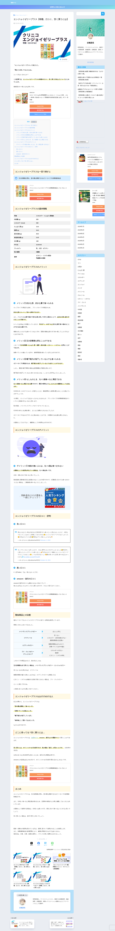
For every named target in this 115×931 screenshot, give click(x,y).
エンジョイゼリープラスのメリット (24, 126)
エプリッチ (81, 283)
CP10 (79, 262)
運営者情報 (90, 62)
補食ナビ (15, 2)
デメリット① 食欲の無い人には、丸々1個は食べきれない (32, 140)
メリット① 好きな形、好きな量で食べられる (29, 128)
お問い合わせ (51, 926)
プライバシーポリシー (62, 926)
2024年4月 (81, 240)
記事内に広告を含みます (57, 7)
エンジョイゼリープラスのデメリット (25, 138)
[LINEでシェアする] (52, 829)
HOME (57, 923)
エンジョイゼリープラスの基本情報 (24, 123)
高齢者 (80, 362)
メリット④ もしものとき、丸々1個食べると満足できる (32, 135)
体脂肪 (80, 315)
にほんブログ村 (84, 104)
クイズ (80, 290)
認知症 (80, 355)
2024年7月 (81, 229)
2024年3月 (81, 243)
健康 (79, 319)
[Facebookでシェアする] (38, 829)
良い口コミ (19, 145)
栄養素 (80, 330)
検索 (103, 13)
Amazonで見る (37, 106)
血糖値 (80, 344)
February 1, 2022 (45, 533)
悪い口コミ (19, 147)
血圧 (79, 340)
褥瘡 (79, 351)
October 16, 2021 (45, 552)
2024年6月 (81, 232)
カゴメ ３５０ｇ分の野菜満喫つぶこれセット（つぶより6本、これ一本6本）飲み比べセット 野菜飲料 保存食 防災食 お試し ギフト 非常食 (49, 97)
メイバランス (82, 308)
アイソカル (81, 276)
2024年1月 (81, 250)
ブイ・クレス (82, 305)
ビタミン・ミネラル (84, 301)
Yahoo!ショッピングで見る (37, 110)
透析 (79, 358)
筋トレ (80, 337)
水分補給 (80, 333)
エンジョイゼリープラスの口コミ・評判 (25, 142)
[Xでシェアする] (31, 829)
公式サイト (34, 727)
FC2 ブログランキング (83, 150)
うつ (79, 265)
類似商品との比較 (19, 152)
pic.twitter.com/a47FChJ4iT (32, 549)
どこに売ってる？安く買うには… (24, 157)
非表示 (34, 117)
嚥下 (79, 326)
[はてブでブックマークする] (45, 829)
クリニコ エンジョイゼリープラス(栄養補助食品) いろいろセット (48, 184)
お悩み (80, 269)
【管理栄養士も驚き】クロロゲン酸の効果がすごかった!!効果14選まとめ (90, 99)
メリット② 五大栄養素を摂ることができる (28, 131)
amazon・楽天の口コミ (23, 150)
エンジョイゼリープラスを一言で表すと (25, 121)
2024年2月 (81, 247)
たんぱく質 (81, 273)
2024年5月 (81, 236)
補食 (69, 835)
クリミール (81, 294)
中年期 (80, 312)
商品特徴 (64, 835)
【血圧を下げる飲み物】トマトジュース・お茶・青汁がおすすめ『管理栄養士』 (89, 86)
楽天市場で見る (52, 106)
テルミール (81, 298)
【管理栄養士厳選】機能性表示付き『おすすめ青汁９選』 (90, 73)
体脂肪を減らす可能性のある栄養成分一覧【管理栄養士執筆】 (90, 78)
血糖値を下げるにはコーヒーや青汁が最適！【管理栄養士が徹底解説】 (90, 93)
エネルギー (81, 280)
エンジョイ (57, 835)
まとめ (16, 159)
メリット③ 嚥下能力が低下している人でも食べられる (31, 133)
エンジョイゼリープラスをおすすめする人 (26, 154)
